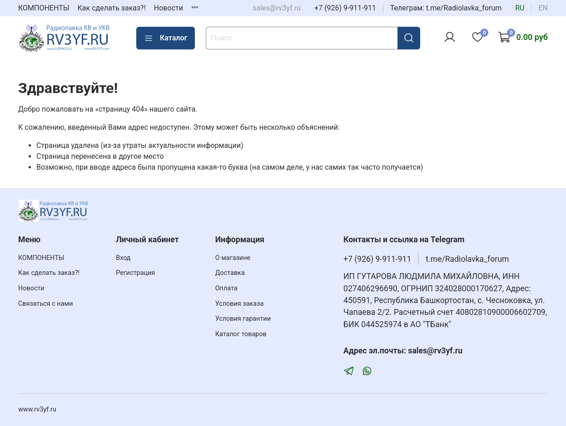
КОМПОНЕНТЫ (44, 8)
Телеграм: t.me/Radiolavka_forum (446, 8)
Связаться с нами (45, 304)
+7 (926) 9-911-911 (345, 8)
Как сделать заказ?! (112, 8)
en (543, 8)
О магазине (232, 258)
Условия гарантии (243, 319)
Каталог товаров (241, 334)
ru (519, 8)
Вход (123, 258)
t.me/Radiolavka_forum (467, 259)
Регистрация (135, 273)
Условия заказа (239, 304)
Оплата (226, 288)
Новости (168, 8)
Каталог (165, 38)
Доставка (230, 273)
